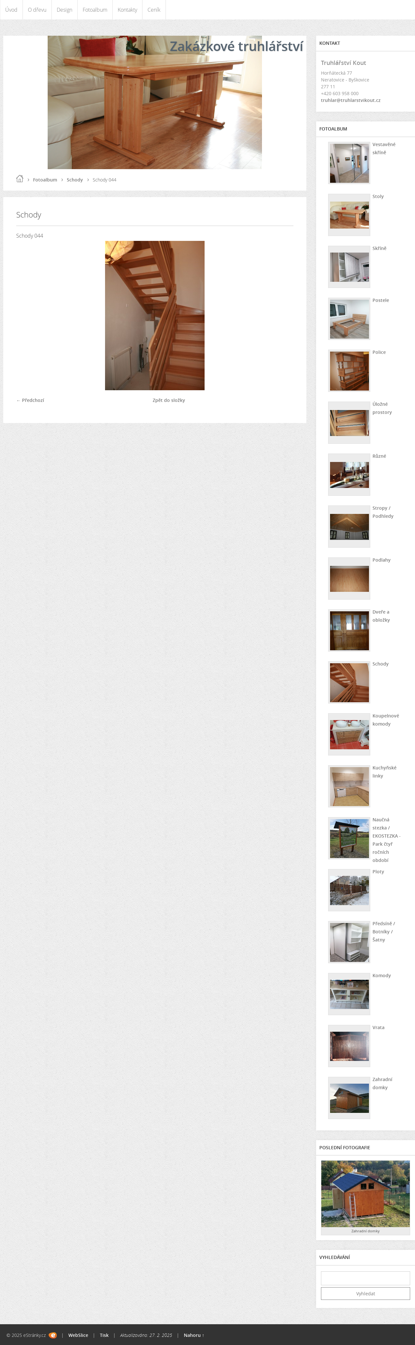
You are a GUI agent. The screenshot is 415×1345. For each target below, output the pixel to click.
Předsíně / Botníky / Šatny (384, 931)
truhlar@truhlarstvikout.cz (351, 100)
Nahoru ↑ (194, 1335)
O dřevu (37, 9)
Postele (381, 300)
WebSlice (78, 1335)
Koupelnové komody (386, 720)
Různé (379, 456)
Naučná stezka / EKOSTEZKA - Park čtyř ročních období (387, 839)
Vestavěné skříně (384, 148)
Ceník (154, 9)
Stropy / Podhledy (383, 512)
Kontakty (127, 9)
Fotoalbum (95, 9)
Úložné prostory (382, 408)
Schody (75, 180)
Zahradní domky (382, 1083)
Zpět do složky (169, 400)
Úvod (11, 9)
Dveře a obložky (381, 616)
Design (64, 9)
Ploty (378, 871)
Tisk (104, 1335)
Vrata (379, 1027)
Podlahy (382, 560)
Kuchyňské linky (385, 772)
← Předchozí (30, 400)
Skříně (379, 248)
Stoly (378, 196)
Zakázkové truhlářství (236, 46)
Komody (382, 975)
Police (379, 352)
